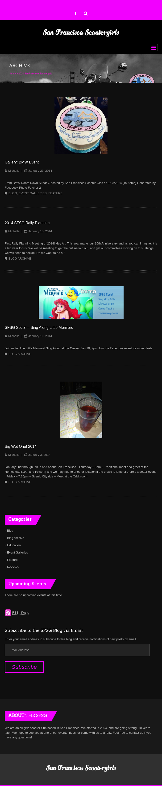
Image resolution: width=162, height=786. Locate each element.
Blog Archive (19, 258)
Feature (55, 193)
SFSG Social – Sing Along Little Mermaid (39, 328)
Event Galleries (33, 193)
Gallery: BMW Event (22, 162)
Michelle (14, 170)
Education (14, 545)
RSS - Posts (20, 612)
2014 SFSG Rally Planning (27, 223)
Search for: (85, 12)
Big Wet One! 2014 (21, 446)
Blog (12, 193)
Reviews (13, 567)
